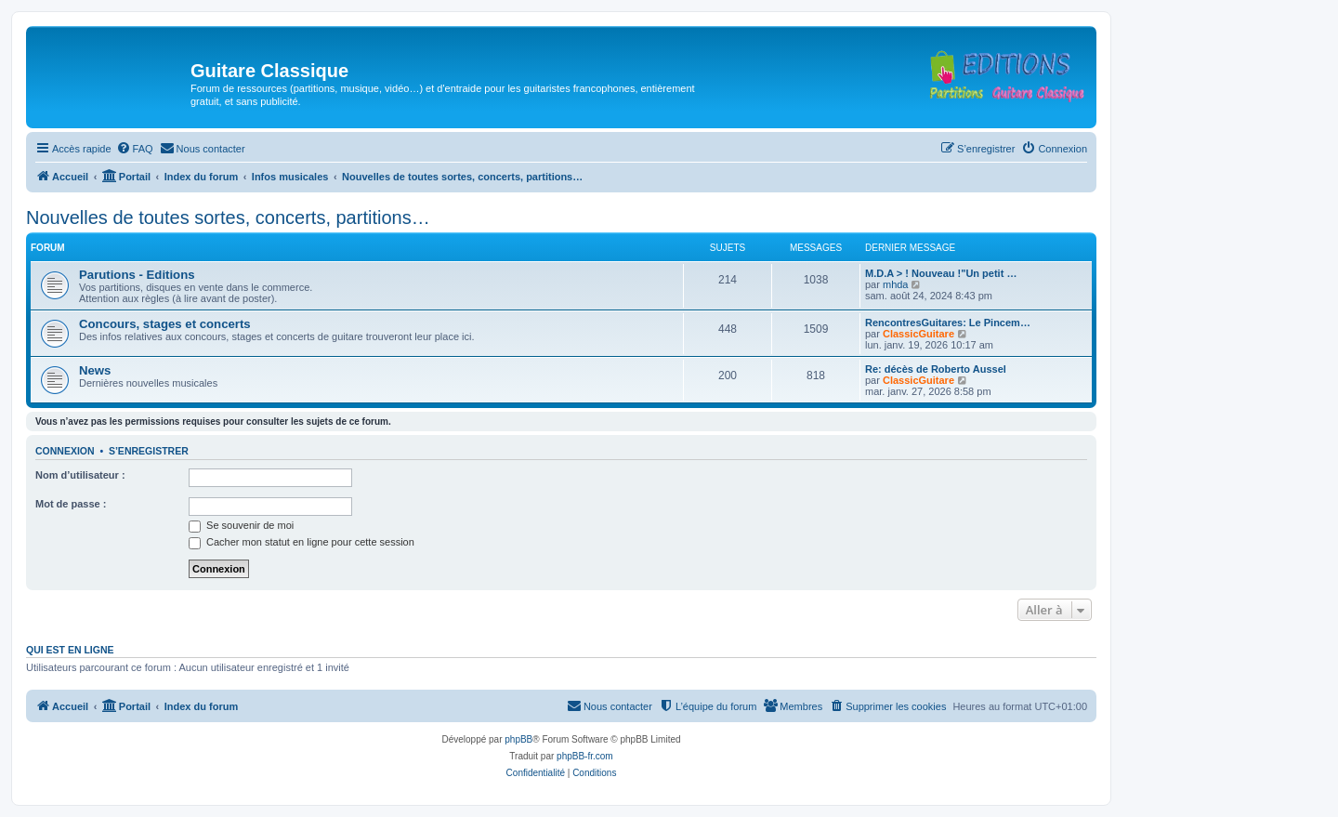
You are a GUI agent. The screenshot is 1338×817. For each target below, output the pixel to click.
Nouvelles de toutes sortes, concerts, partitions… (228, 217)
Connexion (65, 450)
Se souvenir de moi (241, 525)
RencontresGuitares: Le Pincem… (947, 322)
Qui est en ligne (70, 649)
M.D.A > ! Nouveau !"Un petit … (941, 273)
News (95, 370)
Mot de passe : (70, 503)
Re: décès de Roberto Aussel (935, 369)
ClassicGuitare (918, 333)
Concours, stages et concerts (165, 324)
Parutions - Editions (137, 275)
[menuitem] (134, 149)
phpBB (518, 739)
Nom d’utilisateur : (80, 475)
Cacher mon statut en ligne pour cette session (301, 541)
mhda (896, 284)
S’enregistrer (149, 450)
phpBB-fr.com (585, 756)
